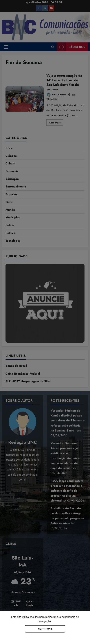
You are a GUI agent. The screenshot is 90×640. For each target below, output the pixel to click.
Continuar (45, 628)
